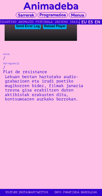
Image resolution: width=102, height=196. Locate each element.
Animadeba (51, 6)
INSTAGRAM (26, 192)
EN (97, 22)
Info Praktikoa (66, 192)
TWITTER (41, 192)
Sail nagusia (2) (11, 63)
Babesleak (89, 192)
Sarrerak (26, 15)
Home (6, 54)
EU (84, 22)
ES (90, 22)
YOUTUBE (11, 192)
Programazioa (52, 15)
